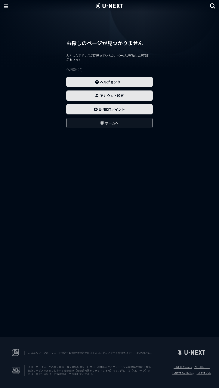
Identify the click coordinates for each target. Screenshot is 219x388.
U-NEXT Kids (204, 373)
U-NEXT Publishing (183, 373)
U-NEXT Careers (183, 367)
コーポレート (202, 367)
